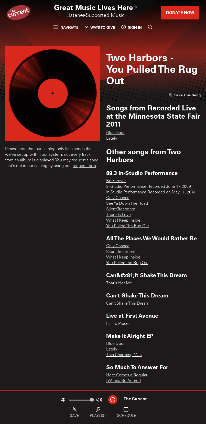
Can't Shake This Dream (127, 304)
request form (84, 166)
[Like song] (184, 95)
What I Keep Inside (123, 221)
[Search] (150, 27)
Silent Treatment (120, 209)
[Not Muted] (63, 399)
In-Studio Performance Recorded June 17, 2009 (148, 187)
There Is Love (118, 215)
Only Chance (117, 198)
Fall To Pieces (118, 324)
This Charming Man (124, 355)
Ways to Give (100, 27)
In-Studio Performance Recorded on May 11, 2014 (151, 192)
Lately (111, 139)
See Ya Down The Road (127, 204)
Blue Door (115, 133)
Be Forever (116, 181)
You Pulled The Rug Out (127, 226)
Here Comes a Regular (126, 375)
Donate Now (180, 12)
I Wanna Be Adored (123, 381)
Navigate (66, 27)
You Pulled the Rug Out (127, 263)
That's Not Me (119, 283)
